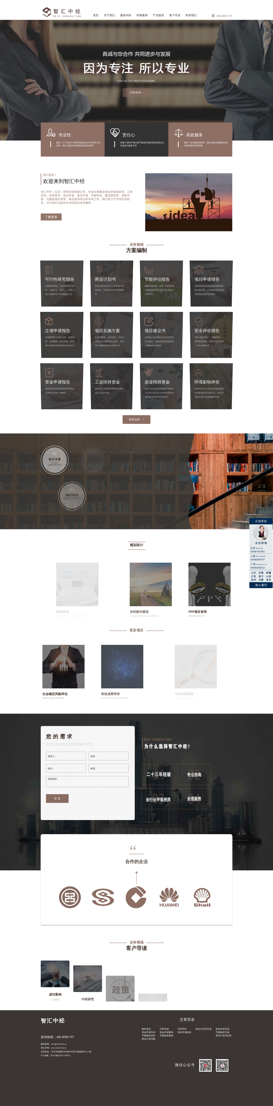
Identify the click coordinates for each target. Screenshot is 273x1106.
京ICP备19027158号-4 (60, 1055)
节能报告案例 (166, 1035)
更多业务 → (136, 419)
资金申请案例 (166, 1032)
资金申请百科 (148, 1032)
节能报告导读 (222, 1032)
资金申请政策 (184, 1032)
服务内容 (125, 15)
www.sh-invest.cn (58, 1048)
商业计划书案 (148, 1039)
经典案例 (142, 15)
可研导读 (164, 1029)
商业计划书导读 (203, 1029)
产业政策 (158, 15)
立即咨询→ (136, 92)
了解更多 (51, 242)
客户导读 (174, 15)
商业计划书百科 (224, 1035)
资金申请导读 (222, 1029)
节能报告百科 (148, 1035)
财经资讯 (146, 1029)
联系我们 (191, 15)
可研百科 (182, 1029)
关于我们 (109, 15)
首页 (96, 15)
